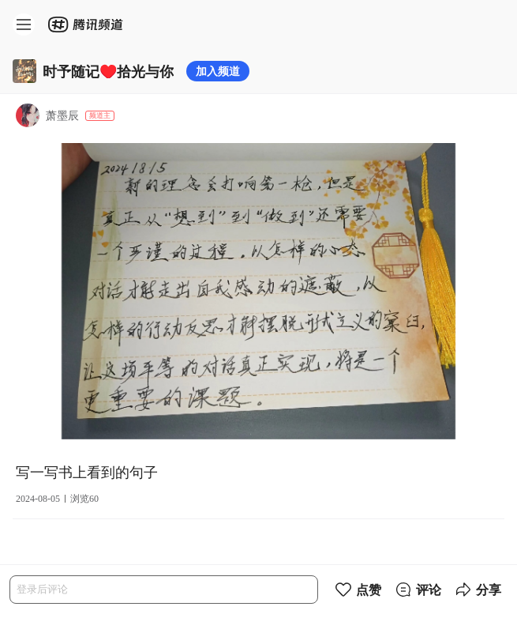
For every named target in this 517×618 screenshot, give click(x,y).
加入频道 (218, 70)
